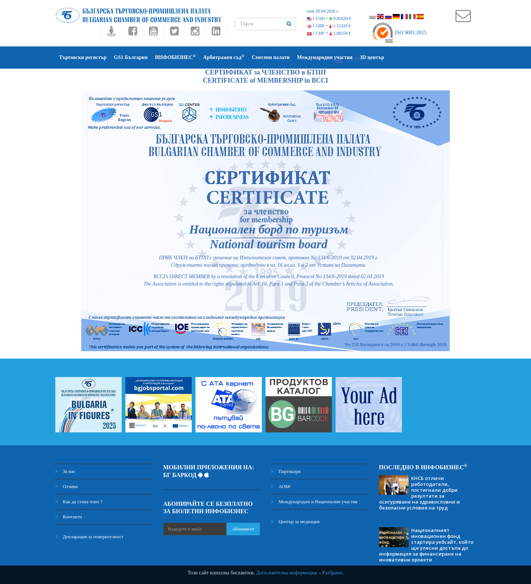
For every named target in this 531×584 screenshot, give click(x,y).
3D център (372, 57)
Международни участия (325, 57)
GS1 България (131, 57)
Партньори (286, 471)
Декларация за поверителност (89, 536)
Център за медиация (295, 521)
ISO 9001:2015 (399, 32)
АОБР (281, 486)
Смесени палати (271, 57)
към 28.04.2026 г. (323, 11)
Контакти (68, 516)
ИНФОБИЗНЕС (175, 57)
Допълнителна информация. (287, 573)
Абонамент (243, 529)
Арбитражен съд (223, 57)
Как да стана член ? (79, 501)
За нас (65, 471)
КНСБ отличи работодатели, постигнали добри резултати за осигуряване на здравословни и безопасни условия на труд (419, 493)
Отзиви (66, 486)
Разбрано (332, 573)
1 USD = (329, 18)
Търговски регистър (83, 57)
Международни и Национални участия (314, 501)
